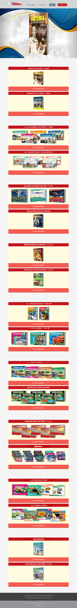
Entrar (52, 4)
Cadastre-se (62, 4)
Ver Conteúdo (38, 88)
